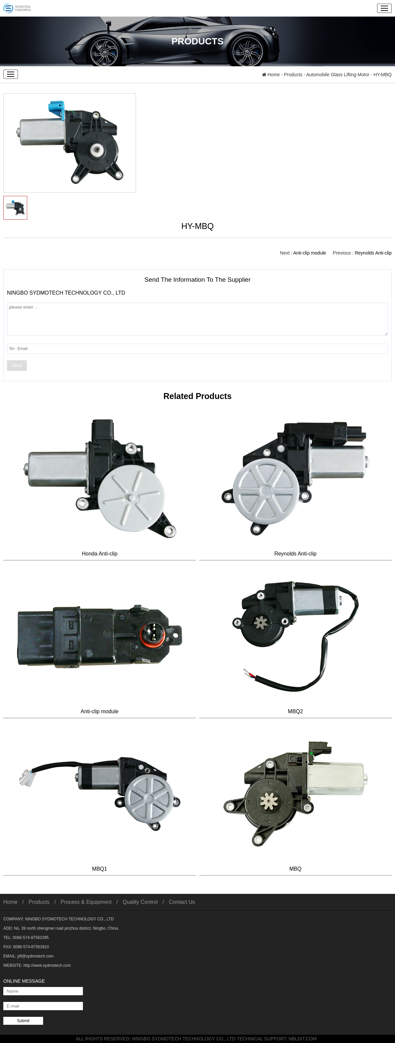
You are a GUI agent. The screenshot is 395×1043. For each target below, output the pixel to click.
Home (271, 74)
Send (17, 365)
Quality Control (140, 902)
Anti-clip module (309, 253)
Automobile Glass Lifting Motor (337, 74)
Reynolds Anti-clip (373, 253)
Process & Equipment (86, 902)
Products (293, 74)
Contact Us (182, 902)
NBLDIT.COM (304, 1038)
